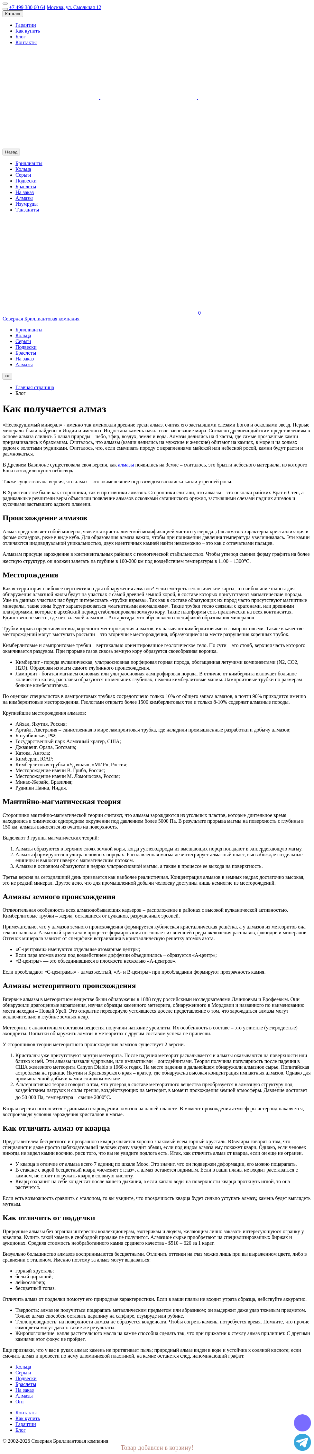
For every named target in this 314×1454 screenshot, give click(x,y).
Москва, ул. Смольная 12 (74, 7)
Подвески (26, 180)
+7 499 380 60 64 (27, 7)
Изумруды (26, 204)
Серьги (23, 175)
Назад (11, 152)
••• (7, 376)
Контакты (26, 42)
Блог (20, 36)
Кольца (23, 169)
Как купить (27, 31)
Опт (19, 1401)
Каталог (13, 13)
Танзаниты (27, 209)
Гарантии (25, 25)
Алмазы (24, 198)
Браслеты (25, 186)
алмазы (126, 464)
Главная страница (34, 387)
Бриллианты (28, 163)
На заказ (24, 192)
